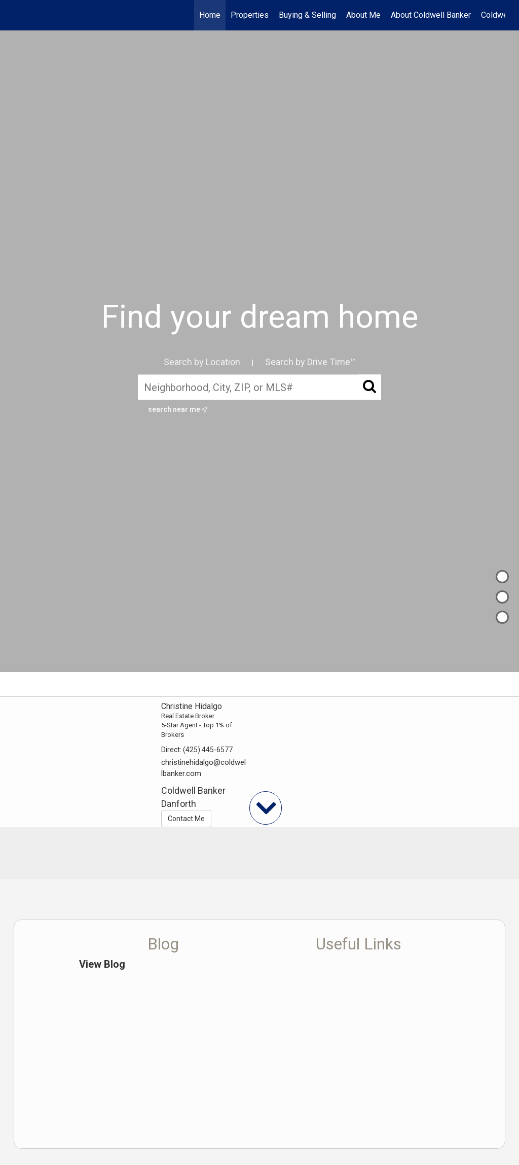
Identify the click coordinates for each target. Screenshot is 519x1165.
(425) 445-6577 (208, 750)
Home (209, 15)
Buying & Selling (307, 15)
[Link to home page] (19, 15)
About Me (363, 15)
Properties (250, 15)
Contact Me (186, 819)
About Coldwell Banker (431, 15)
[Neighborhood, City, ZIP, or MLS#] (259, 387)
